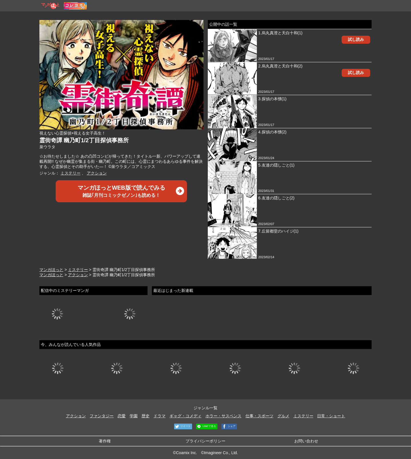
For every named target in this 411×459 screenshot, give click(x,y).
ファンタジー (102, 416)
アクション (97, 173)
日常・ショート (331, 416)
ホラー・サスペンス (223, 416)
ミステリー (70, 173)
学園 (134, 416)
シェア (228, 426)
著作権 (105, 441)
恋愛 (122, 416)
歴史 (146, 416)
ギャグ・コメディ (186, 416)
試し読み (356, 39)
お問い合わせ (306, 441)
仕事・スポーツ (259, 416)
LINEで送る (206, 426)
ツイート (182, 426)
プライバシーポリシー (205, 441)
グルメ (283, 416)
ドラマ (160, 416)
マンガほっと (51, 269)
